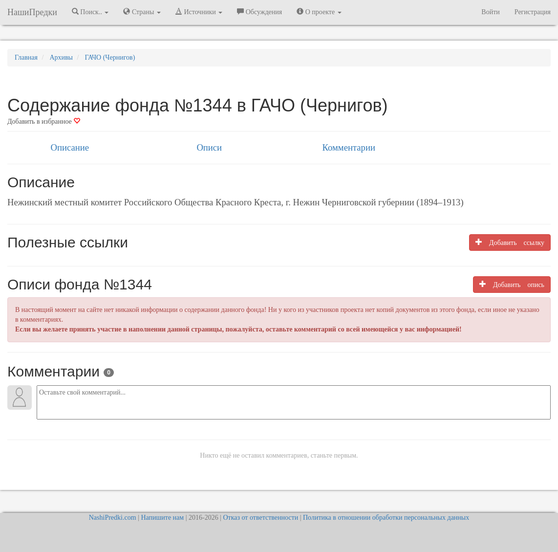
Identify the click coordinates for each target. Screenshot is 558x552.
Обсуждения (259, 12)
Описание (70, 147)
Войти (490, 12)
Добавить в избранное (43, 121)
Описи (209, 147)
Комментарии (348, 147)
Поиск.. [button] (90, 12)
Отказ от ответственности (260, 517)
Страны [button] (142, 12)
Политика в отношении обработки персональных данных (386, 517)
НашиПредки (32, 12)
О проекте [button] (319, 12)
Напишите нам (162, 517)
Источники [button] (198, 12)
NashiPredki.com (112, 517)
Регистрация (533, 12)
